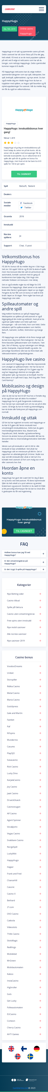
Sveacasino (24, 760)
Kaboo (24, 974)
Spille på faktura (24, 607)
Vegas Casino (24, 833)
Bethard (24, 900)
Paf (24, 726)
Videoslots (24, 927)
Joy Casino (24, 786)
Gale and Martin (24, 713)
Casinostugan (24, 806)
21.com (24, 907)
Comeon (24, 1020)
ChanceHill (24, 880)
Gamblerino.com (20, 1088)
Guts (24, 994)
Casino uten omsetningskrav (24, 614)
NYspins (24, 733)
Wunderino (24, 739)
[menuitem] (11, 1049)
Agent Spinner (24, 820)
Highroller (24, 987)
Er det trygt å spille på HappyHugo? (20, 569)
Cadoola (24, 920)
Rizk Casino (24, 766)
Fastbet (24, 719)
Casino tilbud (24, 600)
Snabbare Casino (24, 840)
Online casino (26, 28)
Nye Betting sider (24, 593)
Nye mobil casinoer (24, 627)
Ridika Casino (24, 686)
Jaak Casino (24, 793)
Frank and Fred (24, 873)
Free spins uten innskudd (24, 620)
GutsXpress (24, 706)
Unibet (24, 673)
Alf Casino (24, 813)
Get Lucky (24, 1000)
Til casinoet (24, 174)
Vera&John (24, 826)
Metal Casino (24, 693)
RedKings (24, 947)
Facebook (26, 203)
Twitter (25, 207)
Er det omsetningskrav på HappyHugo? (16, 562)
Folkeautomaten (24, 1007)
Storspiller (24, 679)
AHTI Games (24, 1034)
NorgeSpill (24, 847)
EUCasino (24, 1014)
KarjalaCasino (24, 780)
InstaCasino (24, 980)
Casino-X (24, 893)
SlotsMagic (24, 940)
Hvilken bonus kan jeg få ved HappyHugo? (17, 553)
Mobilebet (24, 954)
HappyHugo (24, 860)
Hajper (24, 867)
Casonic (24, 887)
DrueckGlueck (24, 800)
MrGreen (24, 960)
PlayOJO (24, 753)
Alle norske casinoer (24, 634)
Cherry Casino (24, 1027)
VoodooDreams (24, 666)
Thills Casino (24, 933)
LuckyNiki (24, 853)
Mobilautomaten (24, 967)
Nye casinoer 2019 (24, 640)
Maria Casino (24, 699)
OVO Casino (24, 913)
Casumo (24, 746)
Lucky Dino (24, 773)
